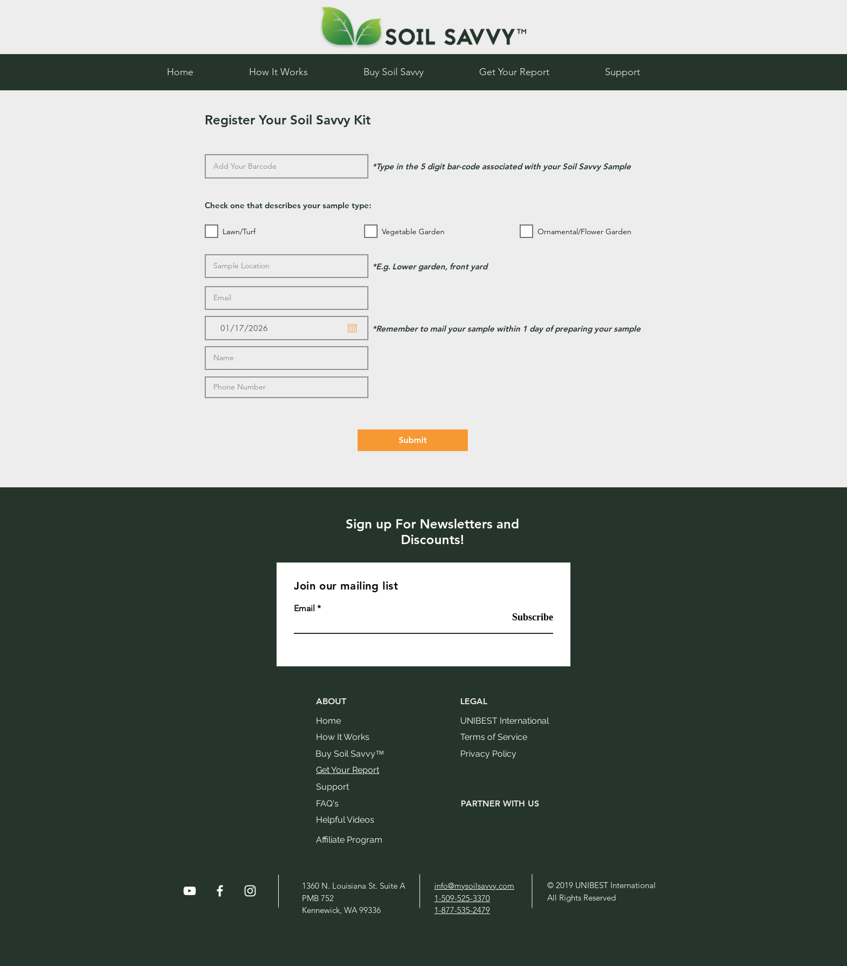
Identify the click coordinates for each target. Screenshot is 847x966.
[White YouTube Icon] (189, 890)
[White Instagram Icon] (250, 890)
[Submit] (413, 440)
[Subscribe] (526, 617)
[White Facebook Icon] (219, 890)
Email (304, 608)
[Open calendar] (352, 328)
